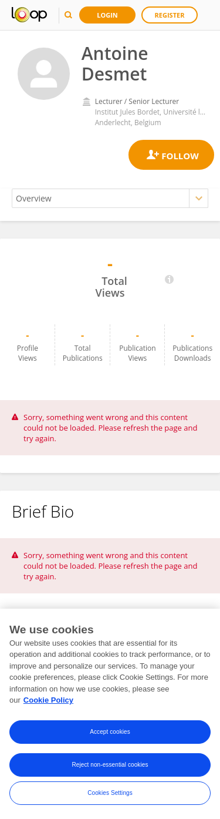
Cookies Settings (110, 794)
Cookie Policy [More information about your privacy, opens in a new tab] (48, 701)
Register (170, 15)
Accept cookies (110, 733)
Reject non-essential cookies (110, 766)
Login (107, 15)
